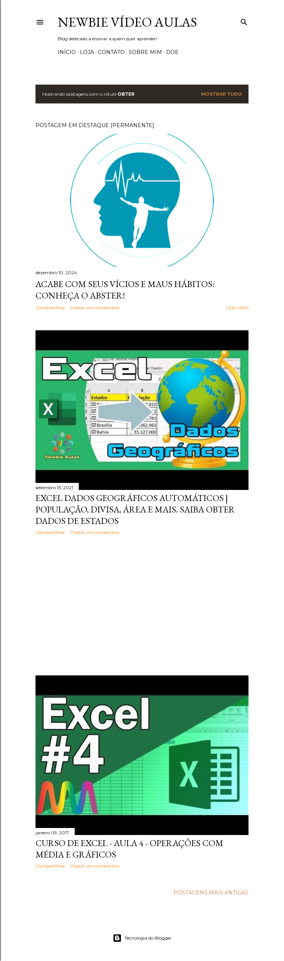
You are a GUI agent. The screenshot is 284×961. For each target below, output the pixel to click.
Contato (111, 52)
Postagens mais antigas (210, 892)
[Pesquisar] (244, 20)
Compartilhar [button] (50, 307)
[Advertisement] (142, 605)
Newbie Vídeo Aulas (127, 22)
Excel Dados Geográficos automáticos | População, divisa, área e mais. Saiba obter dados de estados (135, 509)
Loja (87, 52)
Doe (172, 52)
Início (67, 52)
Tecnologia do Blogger (142, 938)
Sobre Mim (145, 52)
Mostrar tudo (221, 94)
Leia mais (237, 307)
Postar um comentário (95, 307)
